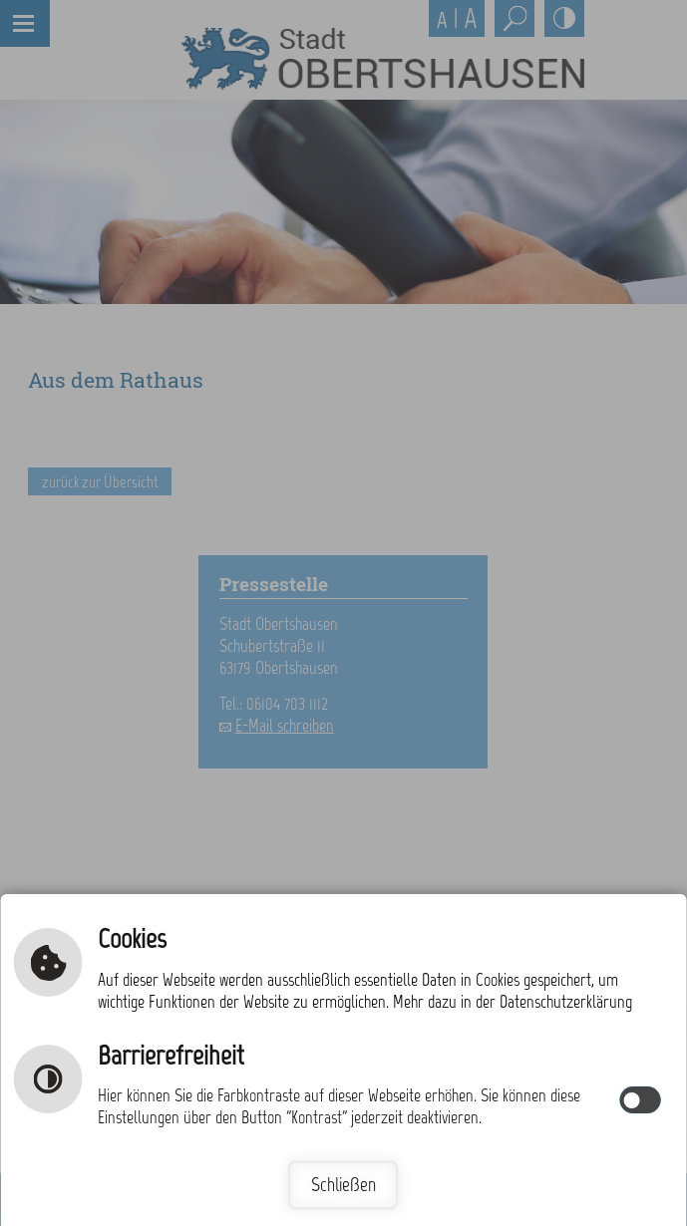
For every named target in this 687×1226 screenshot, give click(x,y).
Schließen (343, 1184)
